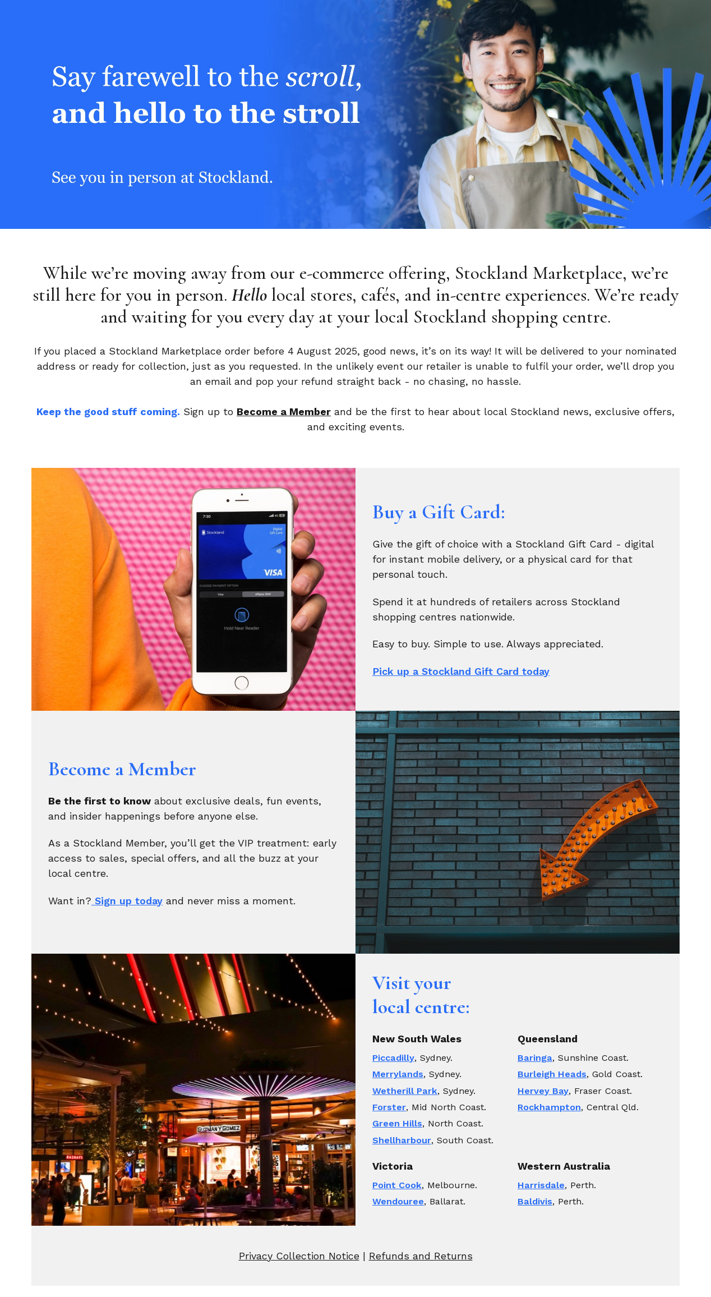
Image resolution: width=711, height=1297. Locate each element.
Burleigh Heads (552, 1074)
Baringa (535, 1057)
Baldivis (535, 1201)
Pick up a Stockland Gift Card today (461, 671)
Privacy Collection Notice (299, 1256)
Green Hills (397, 1123)
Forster (389, 1107)
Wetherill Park (404, 1091)
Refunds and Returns (421, 1256)
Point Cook (397, 1185)
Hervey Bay (543, 1091)
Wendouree (398, 1201)
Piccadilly (393, 1057)
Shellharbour (401, 1140)
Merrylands (397, 1074)
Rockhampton (549, 1107)
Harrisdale (541, 1185)
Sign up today (127, 901)
